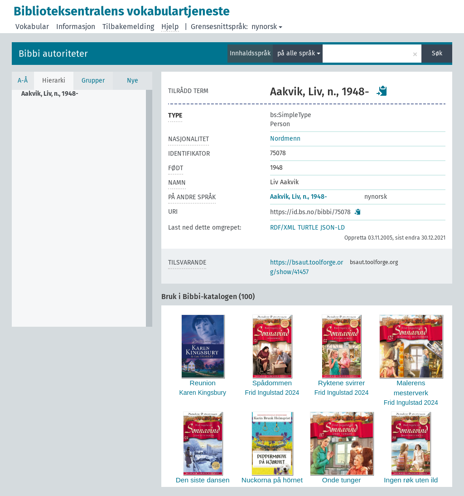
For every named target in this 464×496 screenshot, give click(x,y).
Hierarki (53, 80)
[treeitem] (54, 94)
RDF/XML (282, 227)
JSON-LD (332, 227)
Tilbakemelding (128, 26)
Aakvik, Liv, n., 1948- (298, 197)
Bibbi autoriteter (53, 53)
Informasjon (75, 26)
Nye (132, 80)
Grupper (93, 80)
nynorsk (266, 26)
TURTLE (308, 227)
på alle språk (298, 53)
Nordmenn (285, 138)
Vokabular (32, 26)
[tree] (82, 208)
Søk (437, 53)
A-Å (23, 80)
